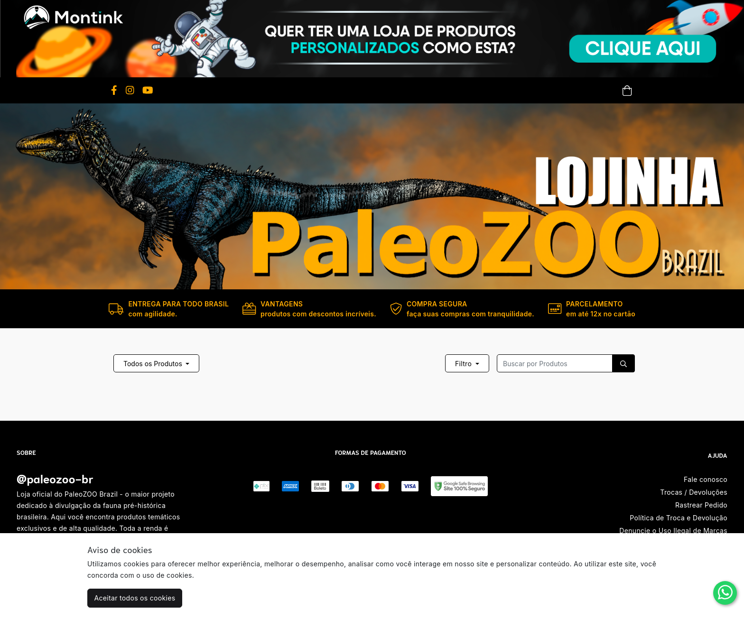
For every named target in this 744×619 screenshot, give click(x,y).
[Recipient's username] (555, 363)
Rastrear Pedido (701, 505)
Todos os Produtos (153, 364)
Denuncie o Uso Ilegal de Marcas (673, 531)
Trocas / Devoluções (693, 492)
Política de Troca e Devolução (678, 518)
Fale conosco (705, 479)
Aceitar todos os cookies (135, 598)
